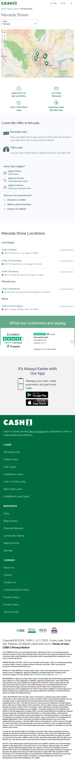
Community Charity (14, 535)
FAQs (6, 513)
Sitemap (8, 550)
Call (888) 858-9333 (17, 181)
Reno (5, 298)
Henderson (9, 281)
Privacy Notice (11, 597)
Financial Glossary (13, 528)
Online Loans (11, 459)
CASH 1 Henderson (11, 289)
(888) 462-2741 (56, 675)
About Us (9, 567)
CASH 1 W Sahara (10, 271)
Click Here (13, 174)
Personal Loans (18, 131)
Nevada (19, 24)
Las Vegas (8, 242)
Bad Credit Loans (13, 489)
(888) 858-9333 (41, 643)
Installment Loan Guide (16, 496)
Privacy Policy (11, 604)
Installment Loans (13, 474)
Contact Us (10, 582)
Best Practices (37, 431)
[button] (37, 54)
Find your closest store (19, 188)
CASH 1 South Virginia (12, 306)
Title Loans (16, 147)
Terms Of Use (11, 612)
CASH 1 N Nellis (9, 250)
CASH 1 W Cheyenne (11, 260)
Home (3, 9)
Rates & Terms (11, 543)
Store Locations (13, 9)
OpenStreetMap (59, 77)
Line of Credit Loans (15, 481)
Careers (8, 575)
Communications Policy (16, 589)
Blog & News (11, 521)
